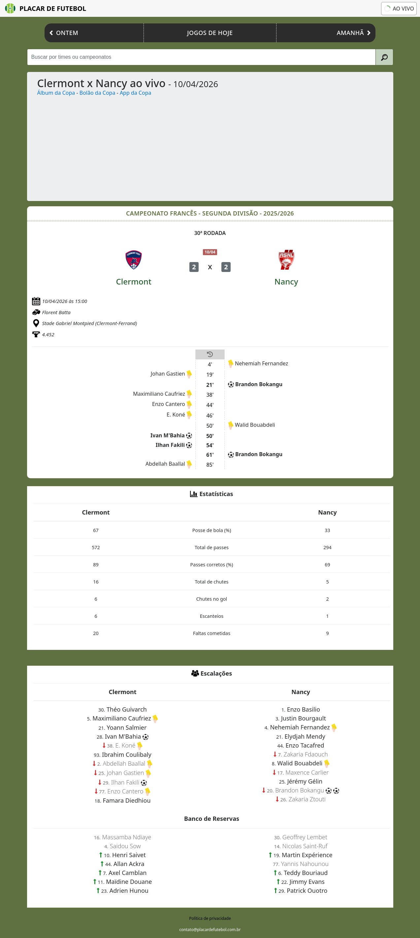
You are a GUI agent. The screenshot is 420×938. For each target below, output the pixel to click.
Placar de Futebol (45, 8)
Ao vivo (398, 8)
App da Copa (135, 92)
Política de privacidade (210, 918)
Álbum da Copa (56, 92)
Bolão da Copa (97, 92)
